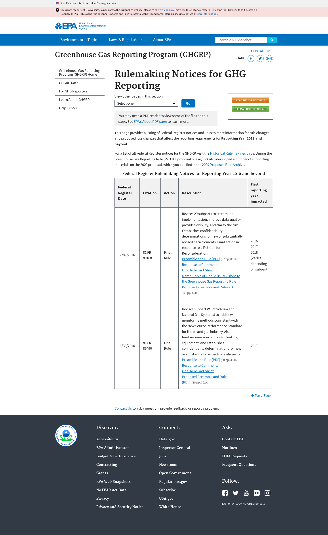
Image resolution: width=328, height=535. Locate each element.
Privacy (102, 499)
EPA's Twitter (235, 493)
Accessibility (107, 439)
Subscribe (167, 490)
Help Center (68, 107)
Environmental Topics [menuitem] (79, 40)
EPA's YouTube (246, 493)
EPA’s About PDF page (150, 121)
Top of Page (263, 395)
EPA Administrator (112, 448)
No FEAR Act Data (111, 490)
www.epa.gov (165, 10)
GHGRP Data (68, 82)
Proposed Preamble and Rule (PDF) (209, 287)
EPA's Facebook (225, 493)
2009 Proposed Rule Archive (223, 164)
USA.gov (166, 499)
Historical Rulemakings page (232, 153)
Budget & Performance (116, 456)
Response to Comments (200, 264)
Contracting (106, 465)
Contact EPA (233, 439)
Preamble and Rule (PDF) (201, 258)
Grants (102, 473)
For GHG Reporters (73, 91)
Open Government (175, 473)
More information (207, 13)
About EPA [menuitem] (162, 40)
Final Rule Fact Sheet (198, 270)
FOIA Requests (234, 456)
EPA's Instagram (267, 493)
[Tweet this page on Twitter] (260, 58)
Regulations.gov (173, 482)
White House (170, 507)
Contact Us (261, 50)
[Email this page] (269, 58)
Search (272, 40)
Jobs (162, 456)
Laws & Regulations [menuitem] (126, 40)
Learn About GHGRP (74, 99)
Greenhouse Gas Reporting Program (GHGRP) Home (79, 72)
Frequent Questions (239, 465)
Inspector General (174, 448)
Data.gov (167, 439)
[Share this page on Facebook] (251, 58)
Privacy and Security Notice (119, 507)
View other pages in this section (138, 96)
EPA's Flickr (257, 493)
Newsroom (168, 465)
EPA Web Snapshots (113, 482)
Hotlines (229, 448)
